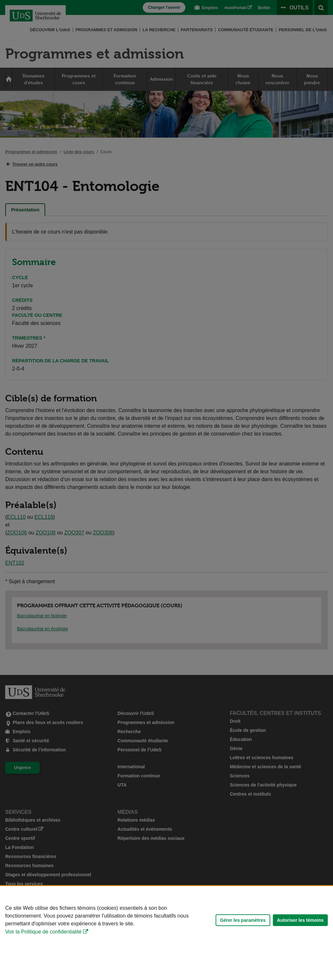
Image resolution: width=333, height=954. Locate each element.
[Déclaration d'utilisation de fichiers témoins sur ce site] (166, 920)
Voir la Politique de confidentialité (43, 931)
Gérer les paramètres (243, 920)
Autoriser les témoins (300, 920)
